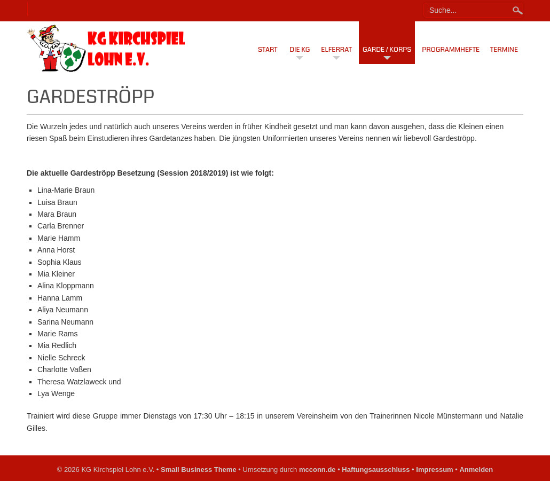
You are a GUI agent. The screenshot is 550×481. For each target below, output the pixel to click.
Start (268, 49)
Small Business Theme (199, 470)
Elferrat (336, 49)
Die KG (299, 49)
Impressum (434, 470)
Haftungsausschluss (376, 470)
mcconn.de (317, 470)
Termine (504, 49)
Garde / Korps (387, 49)
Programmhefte (451, 49)
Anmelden (476, 470)
